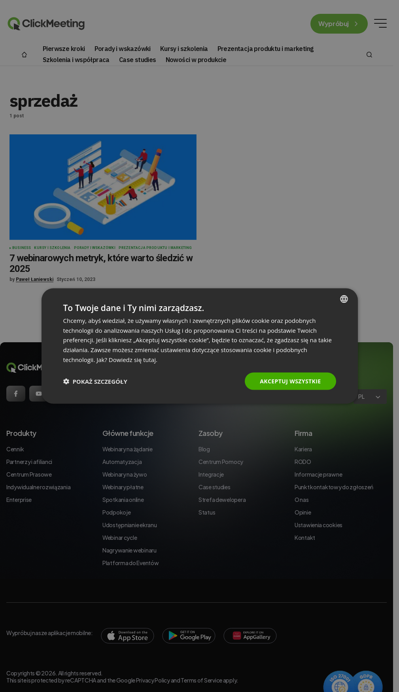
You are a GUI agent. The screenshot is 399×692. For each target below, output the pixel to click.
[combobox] (344, 299)
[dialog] (200, 346)
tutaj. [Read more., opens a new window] (150, 359)
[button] (95, 381)
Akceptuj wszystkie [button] (290, 381)
